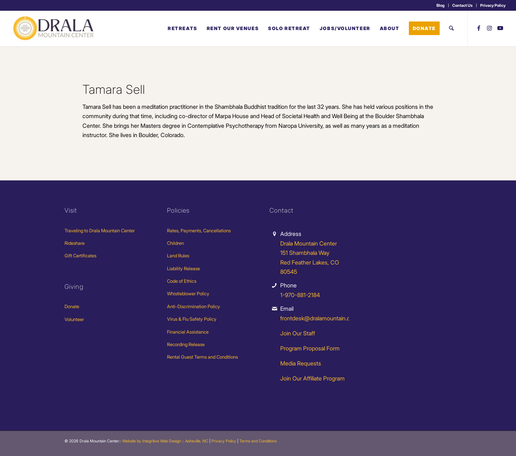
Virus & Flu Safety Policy (191, 319)
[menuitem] (441, 5)
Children (175, 243)
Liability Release (183, 268)
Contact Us (462, 5)
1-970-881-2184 (300, 295)
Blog (440, 5)
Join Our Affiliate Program (312, 378)
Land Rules (178, 255)
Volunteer (74, 319)
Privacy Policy (493, 5)
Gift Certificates (80, 255)
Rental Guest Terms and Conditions (202, 357)
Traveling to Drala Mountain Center (99, 230)
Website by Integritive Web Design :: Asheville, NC (165, 440)
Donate (71, 306)
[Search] (451, 28)
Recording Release (186, 344)
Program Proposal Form (310, 348)
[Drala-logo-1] (54, 28)
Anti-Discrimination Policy (193, 306)
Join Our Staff (297, 333)
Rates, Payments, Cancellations (199, 230)
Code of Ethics (181, 281)
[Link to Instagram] (489, 28)
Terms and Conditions (258, 440)
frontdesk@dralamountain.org (317, 318)
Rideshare (74, 243)
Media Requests (300, 363)
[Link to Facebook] (478, 28)
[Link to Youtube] (500, 28)
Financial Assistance (188, 332)
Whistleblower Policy (188, 293)
